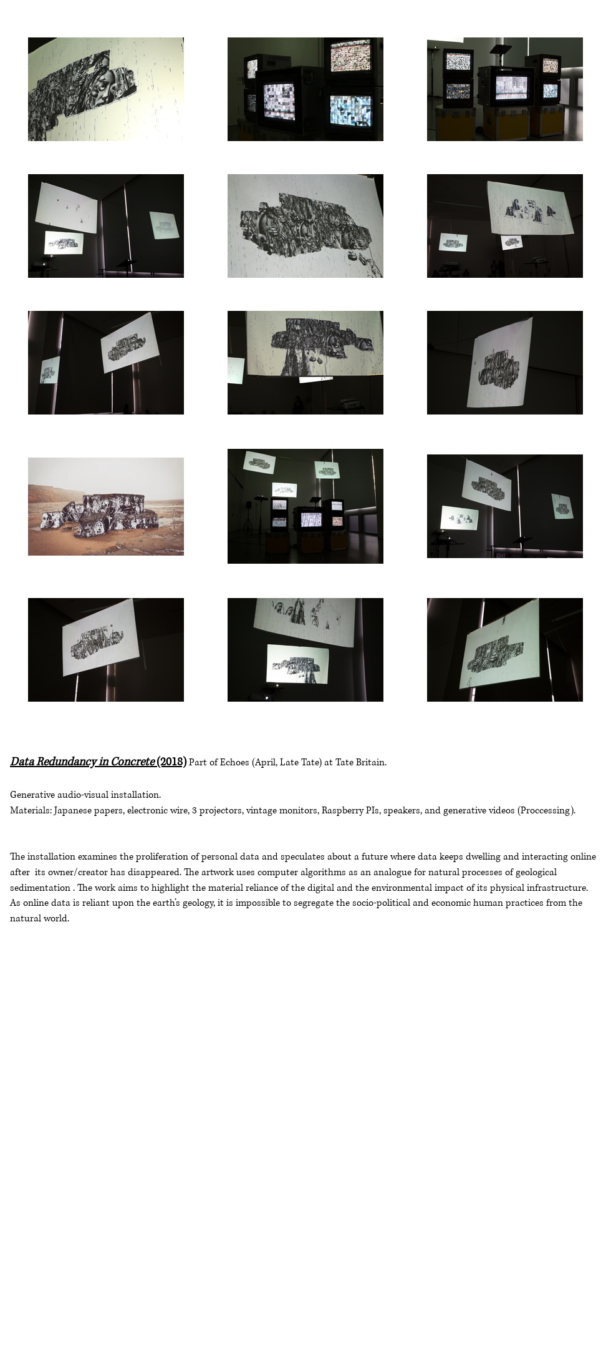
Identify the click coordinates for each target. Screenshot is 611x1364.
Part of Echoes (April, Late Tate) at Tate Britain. (288, 762)
